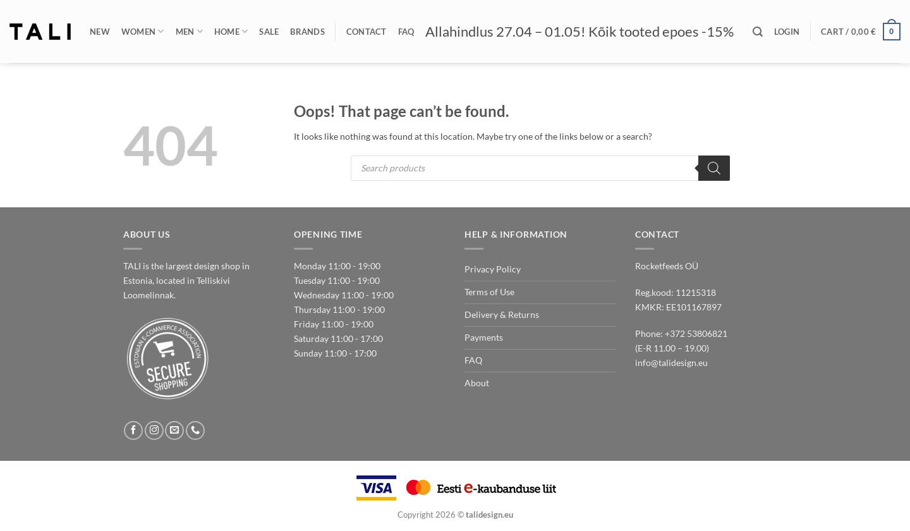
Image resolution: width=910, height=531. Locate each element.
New (100, 32)
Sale (269, 32)
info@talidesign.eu (671, 362)
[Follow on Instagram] (154, 430)
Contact (366, 32)
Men (189, 31)
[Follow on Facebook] (133, 430)
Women (142, 31)
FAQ (406, 32)
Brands (307, 32)
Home (231, 31)
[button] (786, 31)
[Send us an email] (174, 430)
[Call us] (195, 430)
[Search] (758, 32)
